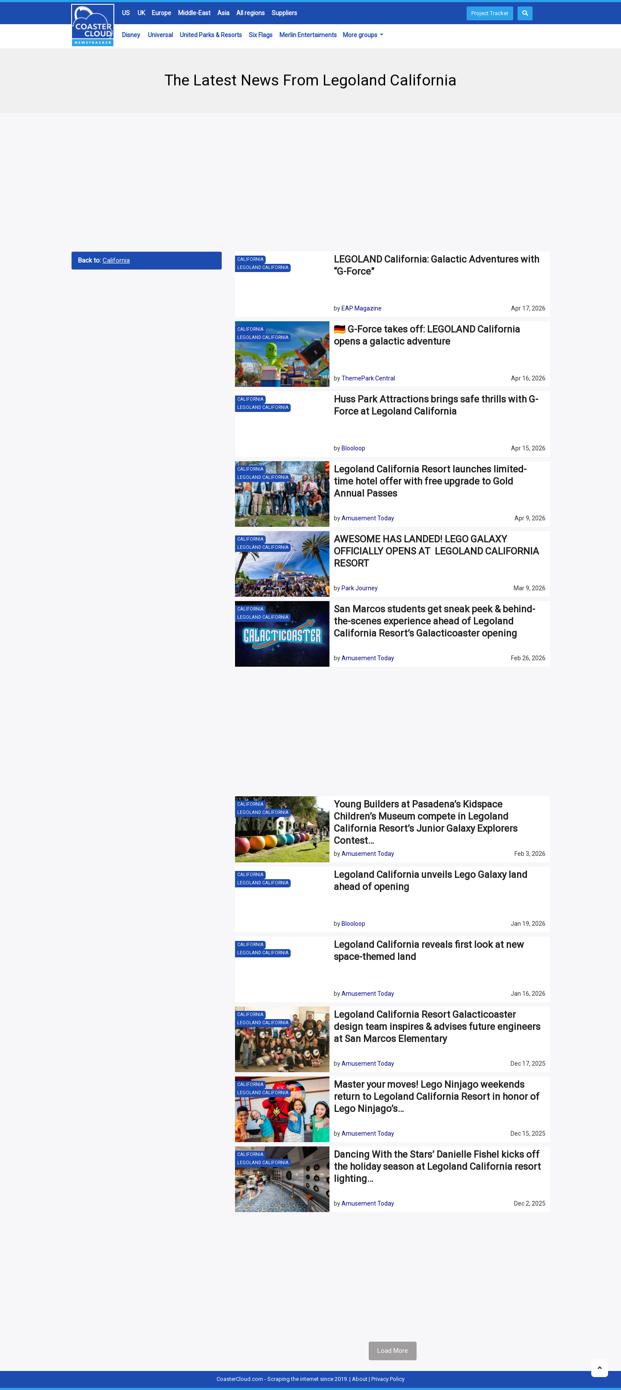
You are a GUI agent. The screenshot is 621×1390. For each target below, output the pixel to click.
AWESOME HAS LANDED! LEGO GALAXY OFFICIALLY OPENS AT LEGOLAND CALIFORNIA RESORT (436, 551)
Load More (392, 1351)
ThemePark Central (368, 378)
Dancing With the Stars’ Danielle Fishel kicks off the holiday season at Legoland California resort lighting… (437, 1166)
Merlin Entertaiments (308, 35)
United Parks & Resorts (211, 35)
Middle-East (194, 12)
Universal (160, 35)
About (359, 1379)
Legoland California (263, 267)
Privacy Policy (388, 1379)
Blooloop (353, 448)
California (116, 260)
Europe (161, 12)
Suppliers (284, 12)
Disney (131, 35)
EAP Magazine (362, 308)
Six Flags (261, 35)
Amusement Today (368, 518)
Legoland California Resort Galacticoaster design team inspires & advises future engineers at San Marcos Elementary (437, 1026)
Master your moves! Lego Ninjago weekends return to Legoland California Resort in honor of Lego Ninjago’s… (436, 1096)
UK (141, 12)
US (126, 12)
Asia (223, 12)
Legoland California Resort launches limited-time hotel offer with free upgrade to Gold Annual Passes (430, 481)
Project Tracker (489, 13)
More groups (361, 35)
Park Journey (360, 588)
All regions (250, 12)
